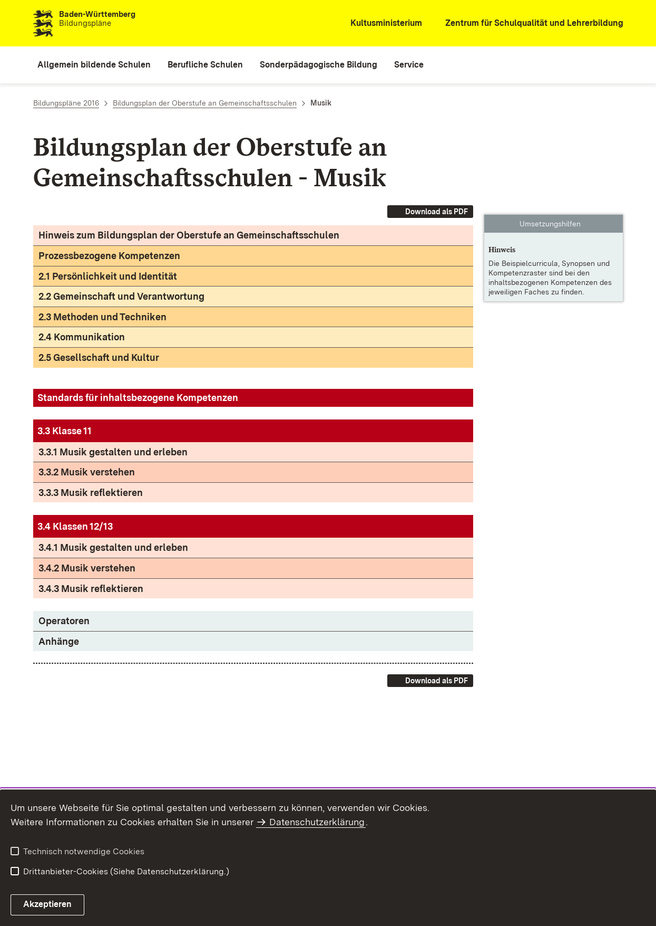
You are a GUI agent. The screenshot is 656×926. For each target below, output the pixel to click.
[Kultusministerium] (379, 23)
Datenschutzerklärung (317, 821)
